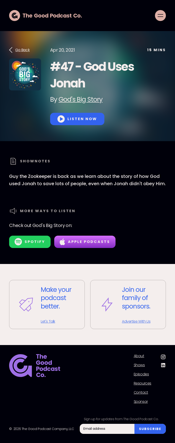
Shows (139, 365)
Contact (141, 392)
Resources (142, 383)
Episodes (141, 374)
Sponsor (141, 401)
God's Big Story (81, 99)
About (139, 356)
